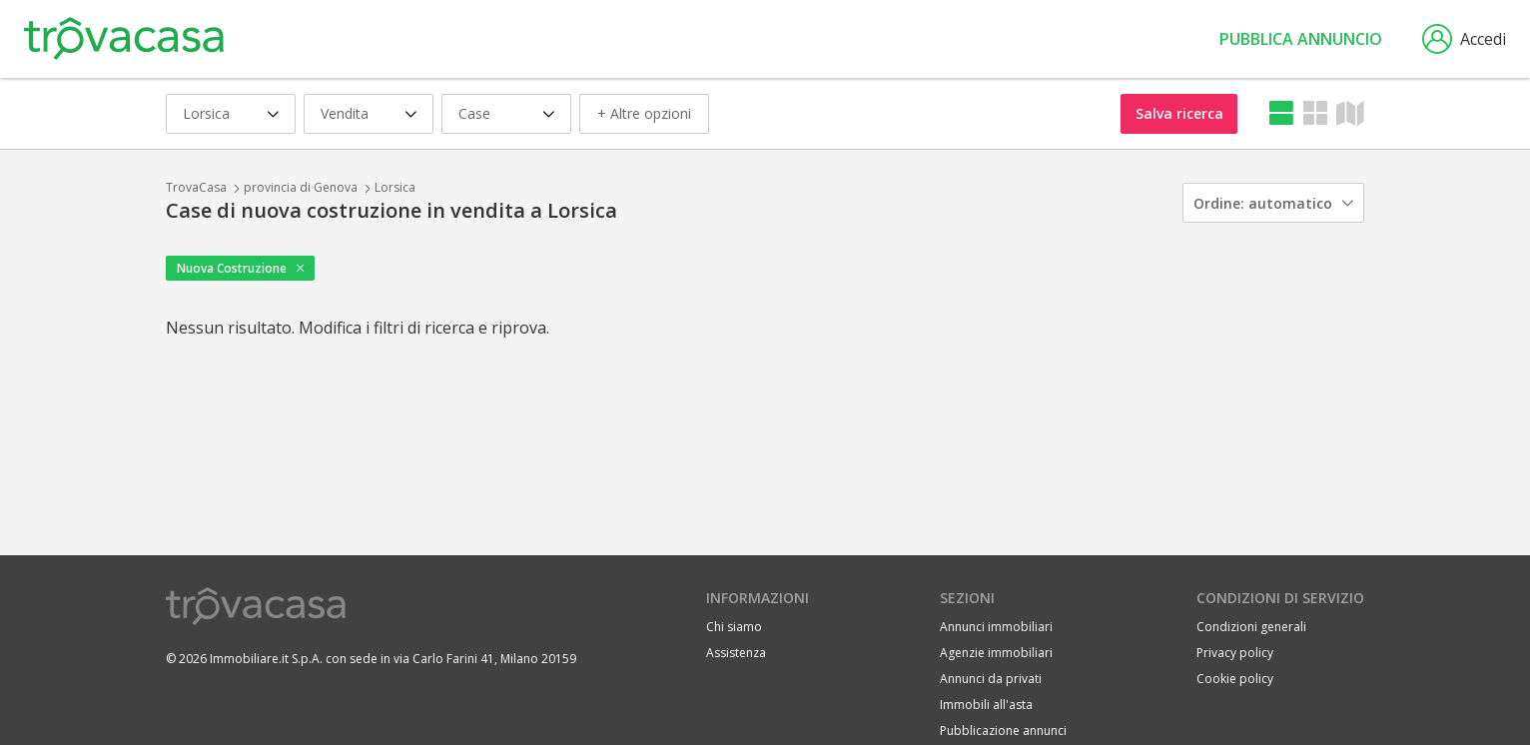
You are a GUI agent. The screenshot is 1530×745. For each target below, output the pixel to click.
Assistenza (736, 652)
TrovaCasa (196, 187)
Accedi (1464, 39)
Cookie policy (1234, 678)
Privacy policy (1234, 652)
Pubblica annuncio (1300, 39)
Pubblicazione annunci (1003, 730)
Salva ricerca (1179, 113)
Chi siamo (734, 626)
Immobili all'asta (986, 704)
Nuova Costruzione (232, 268)
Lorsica (395, 187)
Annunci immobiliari (996, 626)
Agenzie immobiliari (996, 652)
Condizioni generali (1251, 626)
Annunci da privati (991, 678)
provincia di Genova (301, 187)
